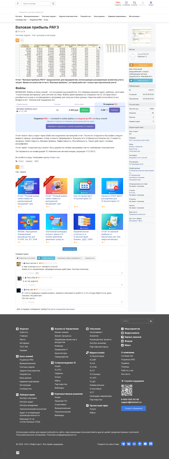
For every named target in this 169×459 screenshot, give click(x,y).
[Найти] (151, 321)
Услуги (58, 377)
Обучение (95, 329)
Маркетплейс (97, 352)
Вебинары (59, 388)
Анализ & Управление (67, 329)
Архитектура (61, 353)
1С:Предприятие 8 (136, 164)
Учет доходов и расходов (139, 140)
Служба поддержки (134, 381)
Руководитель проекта (100, 339)
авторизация (69, 309)
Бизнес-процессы (63, 336)
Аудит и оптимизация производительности (30, 414)
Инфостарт (55, 157)
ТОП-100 (24, 347)
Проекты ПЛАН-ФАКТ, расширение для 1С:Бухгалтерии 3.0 (112, 198)
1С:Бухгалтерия (97, 356)
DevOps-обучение (28, 398)
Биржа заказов (133, 337)
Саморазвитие (61, 357)
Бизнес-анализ (61, 332)
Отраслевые (60, 404)
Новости (24, 332)
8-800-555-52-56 (130, 399)
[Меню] (18, 3)
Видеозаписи (132, 333)
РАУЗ (36, 161)
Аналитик (94, 336)
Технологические (63, 412)
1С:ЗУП (93, 378)
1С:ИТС (58, 370)
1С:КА (92, 363)
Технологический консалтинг (33, 409)
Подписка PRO (27, 360)
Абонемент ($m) (135, 221)
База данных (25, 378)
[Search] (137, 321)
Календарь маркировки (101, 396)
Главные (24, 336)
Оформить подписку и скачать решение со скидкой (70, 126)
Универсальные (97, 385)
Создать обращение (133, 408)
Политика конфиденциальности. (62, 435)
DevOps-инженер (98, 343)
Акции (57, 366)
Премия (23, 350)
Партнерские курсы (99, 347)
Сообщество (26, 389)
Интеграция (25, 385)
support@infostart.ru (131, 402)
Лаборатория (27, 394)
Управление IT (61, 349)
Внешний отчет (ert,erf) (138, 158)
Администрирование (29, 381)
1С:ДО (92, 381)
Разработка (25, 374)
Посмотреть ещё (70, 249)
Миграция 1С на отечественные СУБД (30, 420)
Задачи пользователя (30, 371)
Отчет (21, 161)
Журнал (24, 329)
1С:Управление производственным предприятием (136, 177)
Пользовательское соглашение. (31, 435)
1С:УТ (92, 371)
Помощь (125, 367)
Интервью (24, 343)
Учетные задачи (27, 367)
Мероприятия (132, 329)
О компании (127, 352)
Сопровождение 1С (65, 362)
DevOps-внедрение (29, 405)
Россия (132, 193)
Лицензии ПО (61, 401)
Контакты (125, 374)
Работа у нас (127, 370)
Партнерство (61, 384)
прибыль (29, 161)
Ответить (31, 273)
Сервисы (59, 373)
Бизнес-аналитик (136, 146)
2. (23, 278)
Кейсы (57, 381)
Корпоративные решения (69, 394)
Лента (22, 339)
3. (22, 290)
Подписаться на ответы (26, 258)
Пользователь (134, 151)
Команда (59, 346)
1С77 (92, 392)
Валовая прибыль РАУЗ (37, 27)
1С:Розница (95, 374)
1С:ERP (93, 360)
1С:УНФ (93, 367)
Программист (96, 332)
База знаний (26, 356)
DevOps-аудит (26, 402)
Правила (125, 363)
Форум (128, 341)
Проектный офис (99, 405)
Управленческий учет (137, 214)
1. (22, 263)
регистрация (56, 309)
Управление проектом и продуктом (66, 340)
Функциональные (28, 363)
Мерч (128, 345)
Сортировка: (69, 258)
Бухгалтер (133, 149)
